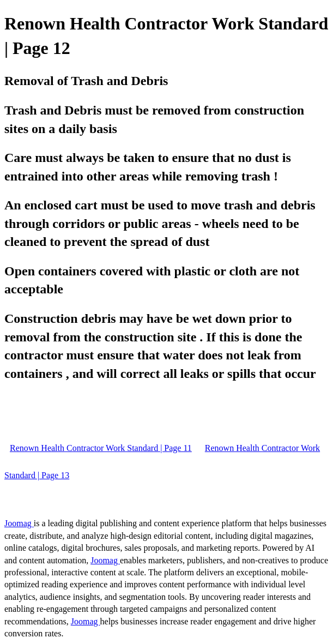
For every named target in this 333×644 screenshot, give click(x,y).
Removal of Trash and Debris (86, 81)
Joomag (19, 523)
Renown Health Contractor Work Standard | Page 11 (101, 448)
